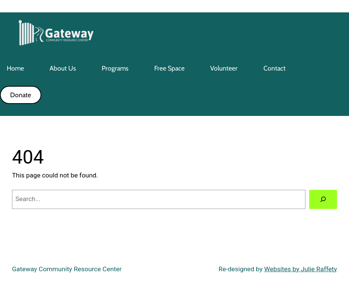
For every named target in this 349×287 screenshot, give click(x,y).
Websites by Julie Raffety (300, 269)
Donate (20, 95)
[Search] (323, 199)
